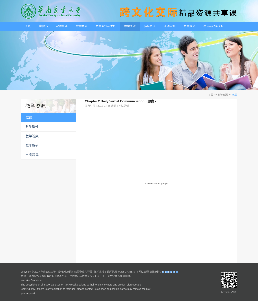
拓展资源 (150, 26)
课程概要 (62, 26)
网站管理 (144, 271)
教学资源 (130, 26)
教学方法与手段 (106, 26)
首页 (28, 26)
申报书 (43, 26)
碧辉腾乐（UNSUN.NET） (122, 271)
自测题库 (32, 155)
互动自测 (169, 26)
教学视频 (32, 136)
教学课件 (32, 127)
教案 (234, 94)
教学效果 (189, 26)
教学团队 (81, 26)
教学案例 (32, 145)
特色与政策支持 (214, 26)
